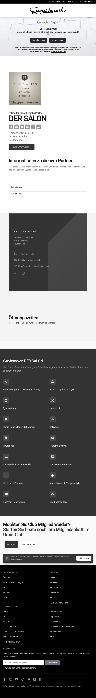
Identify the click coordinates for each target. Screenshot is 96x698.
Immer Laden (57, 40)
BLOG (52, 577)
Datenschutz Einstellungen (62, 626)
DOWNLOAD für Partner (13, 631)
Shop (70, 2)
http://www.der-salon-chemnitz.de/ (33, 266)
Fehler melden (83, 558)
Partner (88, 2)
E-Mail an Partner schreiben (30, 260)
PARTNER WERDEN (11, 642)
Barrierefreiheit (56, 631)
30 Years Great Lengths (13, 582)
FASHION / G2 (56, 587)
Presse (6, 587)
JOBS (5, 598)
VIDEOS (53, 582)
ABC (52, 598)
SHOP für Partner (10, 637)
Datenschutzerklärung (58, 52)
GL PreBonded (48, 187)
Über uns (7, 577)
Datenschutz (55, 621)
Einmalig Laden (38, 40)
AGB (52, 637)
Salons (6, 621)
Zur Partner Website (21, 147)
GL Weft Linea (48, 194)
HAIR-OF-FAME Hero (59, 603)
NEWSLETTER (9, 626)
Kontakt (6, 592)
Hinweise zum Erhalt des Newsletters (19, 668)
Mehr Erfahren (28, 544)
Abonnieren (52, 663)
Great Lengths (57, 2)
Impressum (55, 616)
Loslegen (11, 544)
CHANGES (54, 592)
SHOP (5, 611)
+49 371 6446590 (26, 254)
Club (78, 2)
